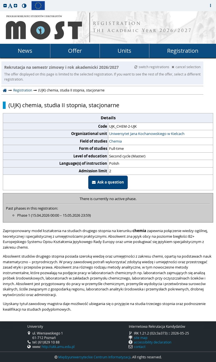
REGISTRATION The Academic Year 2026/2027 (142, 27)
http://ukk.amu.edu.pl (58, 346)
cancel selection (186, 67)
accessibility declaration (152, 342)
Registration (182, 50)
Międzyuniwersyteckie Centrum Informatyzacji (94, 357)
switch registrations (152, 67)
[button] (5, 5)
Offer (75, 50)
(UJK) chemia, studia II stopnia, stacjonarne (63, 105)
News (25, 50)
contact (139, 346)
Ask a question (108, 182)
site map (140, 337)
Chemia (115, 141)
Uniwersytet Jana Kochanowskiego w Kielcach (146, 133)
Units (124, 50)
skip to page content (1, 1)
